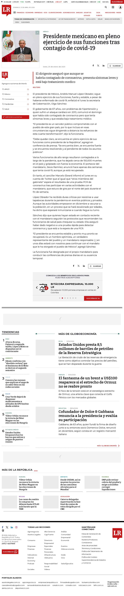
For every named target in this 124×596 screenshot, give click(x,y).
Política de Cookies (89, 557)
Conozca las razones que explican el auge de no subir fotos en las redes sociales (17, 383)
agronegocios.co (29, 582)
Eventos (64, 546)
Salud (7, 377)
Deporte (63, 477)
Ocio (63, 558)
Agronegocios (33, 532)
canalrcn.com (57, 585)
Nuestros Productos (89, 540)
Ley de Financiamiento (66, 19)
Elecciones (25, 22)
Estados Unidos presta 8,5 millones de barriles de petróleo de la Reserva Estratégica (86, 348)
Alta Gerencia (49, 532)
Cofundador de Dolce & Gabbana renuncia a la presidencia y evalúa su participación (88, 415)
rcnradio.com (71, 585)
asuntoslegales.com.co (11, 582)
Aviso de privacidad (89, 545)
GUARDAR (115, 66)
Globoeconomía (67, 549)
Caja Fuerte (49, 535)
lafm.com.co (98, 585)
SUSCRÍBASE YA (93, 298)
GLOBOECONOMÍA (55, 12)
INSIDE (118, 12)
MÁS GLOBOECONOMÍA (107, 446)
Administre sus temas (12, 117)
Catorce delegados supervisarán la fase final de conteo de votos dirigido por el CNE (70, 504)
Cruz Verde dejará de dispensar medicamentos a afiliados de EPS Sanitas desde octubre (17, 401)
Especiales (48, 546)
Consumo (31, 540)
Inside (63, 555)
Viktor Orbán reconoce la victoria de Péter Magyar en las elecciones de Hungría (16, 419)
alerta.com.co (7, 588)
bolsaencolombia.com (91, 582)
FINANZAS (20, 12)
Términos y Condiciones (91, 548)
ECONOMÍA (30, 12)
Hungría (8, 413)
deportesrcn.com (22, 588)
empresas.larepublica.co (48, 582)
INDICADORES (110, 12)
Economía (65, 540)
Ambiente (9, 358)
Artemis (81, 19)
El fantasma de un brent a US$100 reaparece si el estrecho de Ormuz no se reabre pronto (88, 382)
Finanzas (31, 549)
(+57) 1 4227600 (8, 543)
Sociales (31, 569)
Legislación (65, 496)
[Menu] (15, 12)
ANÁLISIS (79, 12)
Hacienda (105, 477)
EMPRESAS (39, 12)
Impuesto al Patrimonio (47, 19)
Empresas (31, 546)
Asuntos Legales (34, 535)
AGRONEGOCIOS (69, 12)
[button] (36, 288)
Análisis (64, 532)
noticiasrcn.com (85, 585)
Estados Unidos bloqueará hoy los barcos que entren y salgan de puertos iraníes (15, 437)
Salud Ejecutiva (67, 564)
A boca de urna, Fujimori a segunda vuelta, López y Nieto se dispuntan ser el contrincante (16, 346)
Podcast (31, 564)
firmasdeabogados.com (69, 582)
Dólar (100, 19)
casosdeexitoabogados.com (13, 585)
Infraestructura (50, 555)
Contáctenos (87, 543)
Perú (17, 22)
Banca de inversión (112, 19)
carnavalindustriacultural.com (38, 585)
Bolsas (22, 496)
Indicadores (32, 555)
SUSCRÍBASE (117, 2)
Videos (47, 569)
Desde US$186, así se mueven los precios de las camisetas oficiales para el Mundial (70, 485)
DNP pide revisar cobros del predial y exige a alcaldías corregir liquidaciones (111, 485)
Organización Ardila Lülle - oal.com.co (113, 584)
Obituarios (48, 558)
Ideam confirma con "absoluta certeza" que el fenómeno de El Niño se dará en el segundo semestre (16, 365)
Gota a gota (90, 19)
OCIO (45, 12)
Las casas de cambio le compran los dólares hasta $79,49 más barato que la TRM (29, 504)
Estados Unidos (12, 430)
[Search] (105, 7)
